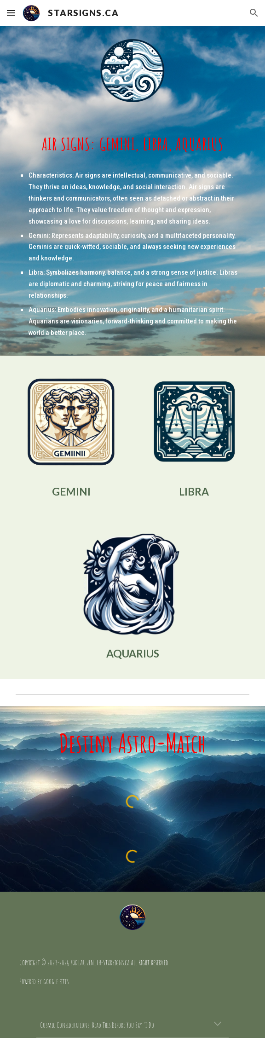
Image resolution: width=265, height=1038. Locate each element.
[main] (132, 144)
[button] (11, 12)
